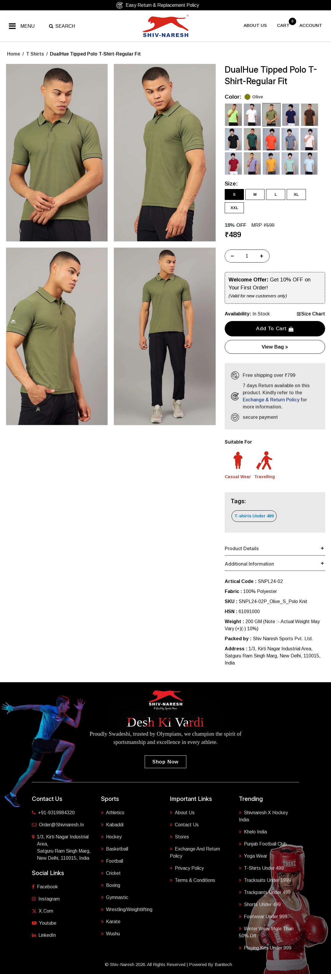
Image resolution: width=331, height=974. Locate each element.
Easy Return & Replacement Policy (163, 5)
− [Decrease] (232, 256)
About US (255, 25)
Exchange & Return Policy (271, 399)
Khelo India (253, 831)
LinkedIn (44, 935)
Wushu (110, 933)
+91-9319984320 (53, 812)
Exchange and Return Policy (195, 852)
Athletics (112, 812)
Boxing (110, 885)
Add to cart (275, 328)
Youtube (44, 923)
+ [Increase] (261, 256)
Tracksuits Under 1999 (265, 880)
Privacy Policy (187, 868)
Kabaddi (112, 824)
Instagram (46, 898)
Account (310, 25)
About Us (182, 812)
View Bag (275, 347)
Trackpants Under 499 (265, 892)
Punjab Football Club (263, 843)
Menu (27, 26)
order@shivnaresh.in (58, 824)
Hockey (111, 836)
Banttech (223, 964)
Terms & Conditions (192, 880)
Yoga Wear (253, 856)
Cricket (111, 873)
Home (13, 53)
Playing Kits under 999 (265, 947)
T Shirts (35, 53)
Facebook (45, 886)
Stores (179, 836)
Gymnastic (114, 897)
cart (284, 25)
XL (296, 194)
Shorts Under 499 (260, 904)
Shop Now (165, 762)
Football (112, 861)
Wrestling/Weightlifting (126, 909)
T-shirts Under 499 (254, 515)
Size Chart (310, 313)
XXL (234, 208)
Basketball (114, 848)
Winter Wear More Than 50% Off (266, 932)
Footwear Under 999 (263, 916)
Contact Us (184, 824)
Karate (110, 921)
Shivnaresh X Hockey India (263, 816)
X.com (42, 910)
